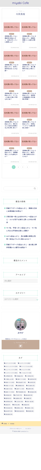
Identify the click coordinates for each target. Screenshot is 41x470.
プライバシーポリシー (16, 428)
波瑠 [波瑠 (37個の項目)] (8, 404)
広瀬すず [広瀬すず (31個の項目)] (9, 388)
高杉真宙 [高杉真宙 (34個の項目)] (9, 414)
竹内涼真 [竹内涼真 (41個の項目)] (9, 408)
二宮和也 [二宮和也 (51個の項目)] (30, 376)
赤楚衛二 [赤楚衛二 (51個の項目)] (30, 408)
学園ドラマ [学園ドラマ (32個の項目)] (9, 385)
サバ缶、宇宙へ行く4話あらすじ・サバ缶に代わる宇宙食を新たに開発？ (21, 229)
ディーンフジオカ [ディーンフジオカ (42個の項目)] (26, 366)
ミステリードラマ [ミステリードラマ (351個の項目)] (11, 372)
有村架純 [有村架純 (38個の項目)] (33, 392)
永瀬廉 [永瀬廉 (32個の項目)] (28, 398)
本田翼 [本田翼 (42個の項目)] (8, 395)
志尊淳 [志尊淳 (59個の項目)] (30, 388)
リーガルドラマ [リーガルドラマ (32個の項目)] (26, 372)
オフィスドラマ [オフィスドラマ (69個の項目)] (11, 363)
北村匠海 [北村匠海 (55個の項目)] (33, 379)
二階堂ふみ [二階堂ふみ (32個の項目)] (9, 379)
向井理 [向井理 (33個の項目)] (32, 382)
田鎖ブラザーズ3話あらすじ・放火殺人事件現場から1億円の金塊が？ (21, 246)
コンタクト (28, 428)
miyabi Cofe (20, 3)
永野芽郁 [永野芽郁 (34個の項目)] (9, 401)
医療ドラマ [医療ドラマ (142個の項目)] (10, 382)
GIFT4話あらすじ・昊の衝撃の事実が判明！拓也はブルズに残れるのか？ (21, 237)
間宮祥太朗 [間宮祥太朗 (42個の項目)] (20, 411)
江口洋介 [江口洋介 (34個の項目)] (19, 401)
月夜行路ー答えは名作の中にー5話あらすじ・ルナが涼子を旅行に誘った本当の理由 (21, 219)
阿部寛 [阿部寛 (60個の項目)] (30, 411)
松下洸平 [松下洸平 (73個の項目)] (18, 395)
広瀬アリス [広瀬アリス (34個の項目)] (20, 388)
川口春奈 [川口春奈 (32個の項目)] (31, 385)
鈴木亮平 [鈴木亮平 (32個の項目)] (9, 411)
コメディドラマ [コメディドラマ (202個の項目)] (24, 363)
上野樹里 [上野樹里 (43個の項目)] (9, 376)
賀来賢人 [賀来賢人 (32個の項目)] (19, 408)
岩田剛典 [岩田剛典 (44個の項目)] (20, 385)
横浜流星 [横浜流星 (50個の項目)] (29, 395)
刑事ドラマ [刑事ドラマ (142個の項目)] (21, 379)
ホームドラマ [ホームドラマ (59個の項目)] (25, 369)
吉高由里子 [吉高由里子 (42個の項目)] (22, 382)
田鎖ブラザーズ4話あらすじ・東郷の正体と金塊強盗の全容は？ (21, 209)
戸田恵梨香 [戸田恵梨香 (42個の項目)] (22, 392)
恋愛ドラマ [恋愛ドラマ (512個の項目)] (10, 392)
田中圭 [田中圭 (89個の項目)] (17, 404)
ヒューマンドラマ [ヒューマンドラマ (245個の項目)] (11, 369)
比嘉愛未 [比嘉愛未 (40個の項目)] (18, 398)
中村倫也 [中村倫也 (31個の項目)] (19, 376)
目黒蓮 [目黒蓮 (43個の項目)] (26, 404)
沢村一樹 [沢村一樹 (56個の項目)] (30, 401)
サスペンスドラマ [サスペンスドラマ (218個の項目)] (11, 366)
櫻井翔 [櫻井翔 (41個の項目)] (8, 398)
